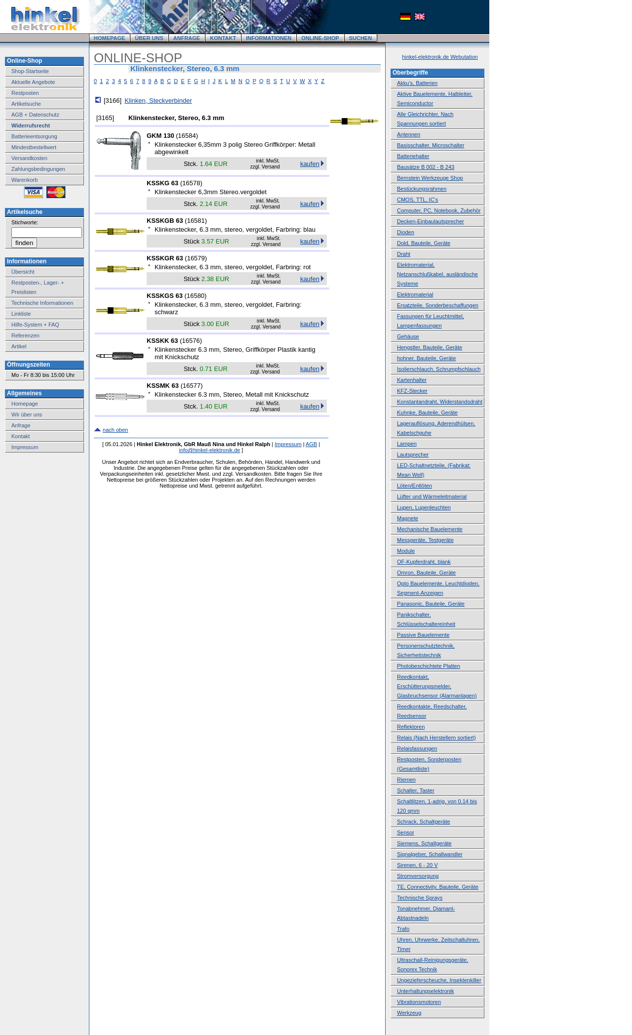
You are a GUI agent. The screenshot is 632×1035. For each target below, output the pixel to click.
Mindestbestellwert (33, 147)
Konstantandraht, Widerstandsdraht (439, 402)
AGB (311, 444)
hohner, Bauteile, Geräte (426, 358)
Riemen (406, 780)
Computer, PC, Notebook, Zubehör (438, 210)
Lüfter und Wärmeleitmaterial (432, 496)
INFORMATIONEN (268, 38)
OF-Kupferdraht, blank (424, 562)
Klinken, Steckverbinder (158, 100)
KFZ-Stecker (412, 391)
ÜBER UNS (149, 38)
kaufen (309, 163)
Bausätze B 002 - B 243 (425, 167)
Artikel (19, 346)
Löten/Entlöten (414, 486)
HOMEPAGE (109, 38)
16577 (191, 385)
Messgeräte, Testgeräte (425, 540)
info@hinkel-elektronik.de (209, 450)
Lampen (407, 444)
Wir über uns (26, 414)
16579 (196, 258)
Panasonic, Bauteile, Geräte (431, 604)
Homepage (24, 404)
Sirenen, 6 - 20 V (417, 865)
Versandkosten (29, 158)
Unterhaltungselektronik (425, 991)
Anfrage (21, 425)
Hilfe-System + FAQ (35, 325)
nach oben (115, 430)
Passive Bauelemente (423, 635)
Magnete (407, 518)
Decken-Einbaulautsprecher (430, 221)
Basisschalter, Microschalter (430, 145)
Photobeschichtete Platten (428, 666)
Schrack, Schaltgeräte (423, 822)
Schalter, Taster (415, 790)
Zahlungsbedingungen (38, 169)
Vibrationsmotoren (419, 1002)
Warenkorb (24, 180)
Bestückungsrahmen (421, 189)
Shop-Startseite (30, 71)
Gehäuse (408, 336)
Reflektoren (411, 727)
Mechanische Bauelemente (430, 529)
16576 (191, 340)
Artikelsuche (26, 104)
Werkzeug (409, 1013)
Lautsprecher (413, 454)
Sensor (405, 832)
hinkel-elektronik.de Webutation (439, 57)
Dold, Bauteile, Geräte (423, 243)
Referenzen (25, 335)
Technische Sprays (419, 898)
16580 (195, 295)
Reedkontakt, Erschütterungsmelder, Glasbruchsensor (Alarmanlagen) (436, 686)
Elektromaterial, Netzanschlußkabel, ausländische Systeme (437, 274)
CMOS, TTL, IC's (417, 200)
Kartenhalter (412, 380)
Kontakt (20, 436)
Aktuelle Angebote (33, 82)
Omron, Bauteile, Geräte (426, 573)
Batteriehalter (413, 156)
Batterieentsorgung (34, 136)
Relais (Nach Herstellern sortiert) (436, 738)
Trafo (403, 929)
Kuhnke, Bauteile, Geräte (427, 412)
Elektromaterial (415, 294)
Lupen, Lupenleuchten (424, 507)
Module (406, 551)
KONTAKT (223, 38)
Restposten (25, 93)
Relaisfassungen (417, 748)
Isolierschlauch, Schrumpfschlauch (438, 369)
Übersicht (22, 272)
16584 (187, 135)
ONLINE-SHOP (320, 38)
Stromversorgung (417, 876)
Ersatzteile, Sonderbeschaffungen (437, 305)
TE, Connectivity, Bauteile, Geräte (437, 887)
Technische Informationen (42, 303)
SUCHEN (360, 38)
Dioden (405, 232)
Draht (403, 254)
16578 (191, 183)
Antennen (408, 134)
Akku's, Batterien (417, 83)
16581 (196, 220)
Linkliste (21, 314)
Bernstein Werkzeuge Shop (430, 178)
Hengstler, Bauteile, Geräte (429, 347)
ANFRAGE (186, 38)
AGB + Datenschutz (35, 115)
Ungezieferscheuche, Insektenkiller (439, 980)
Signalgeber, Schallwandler (430, 854)
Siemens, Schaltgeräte (424, 843)
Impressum (24, 447)
